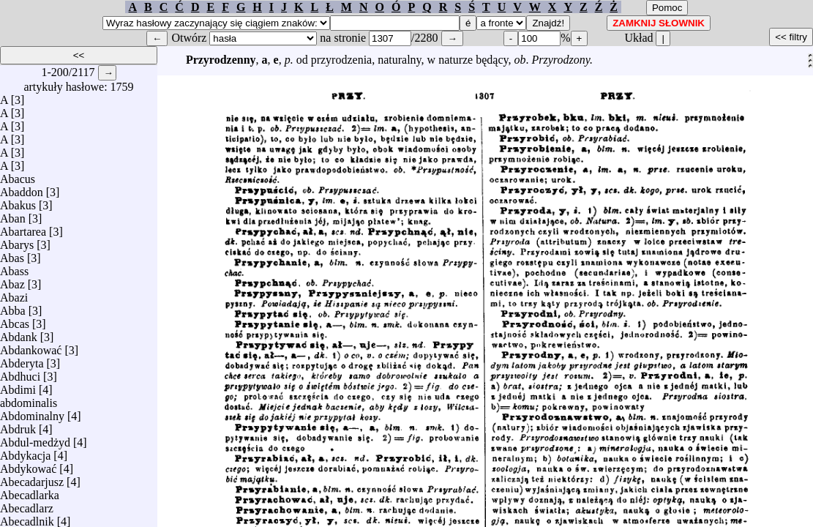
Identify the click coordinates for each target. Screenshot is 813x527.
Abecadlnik (27, 518)
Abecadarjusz (32, 478)
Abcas (14, 320)
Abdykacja (25, 452)
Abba (13, 307)
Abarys (17, 241)
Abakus (18, 201)
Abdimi (18, 386)
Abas (12, 254)
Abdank (18, 333)
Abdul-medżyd (35, 439)
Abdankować (30, 346)
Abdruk (18, 425)
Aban (13, 215)
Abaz (12, 280)
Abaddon (21, 188)
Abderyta (22, 360)
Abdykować (28, 465)
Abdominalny (32, 412)
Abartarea (23, 228)
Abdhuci (20, 373)
